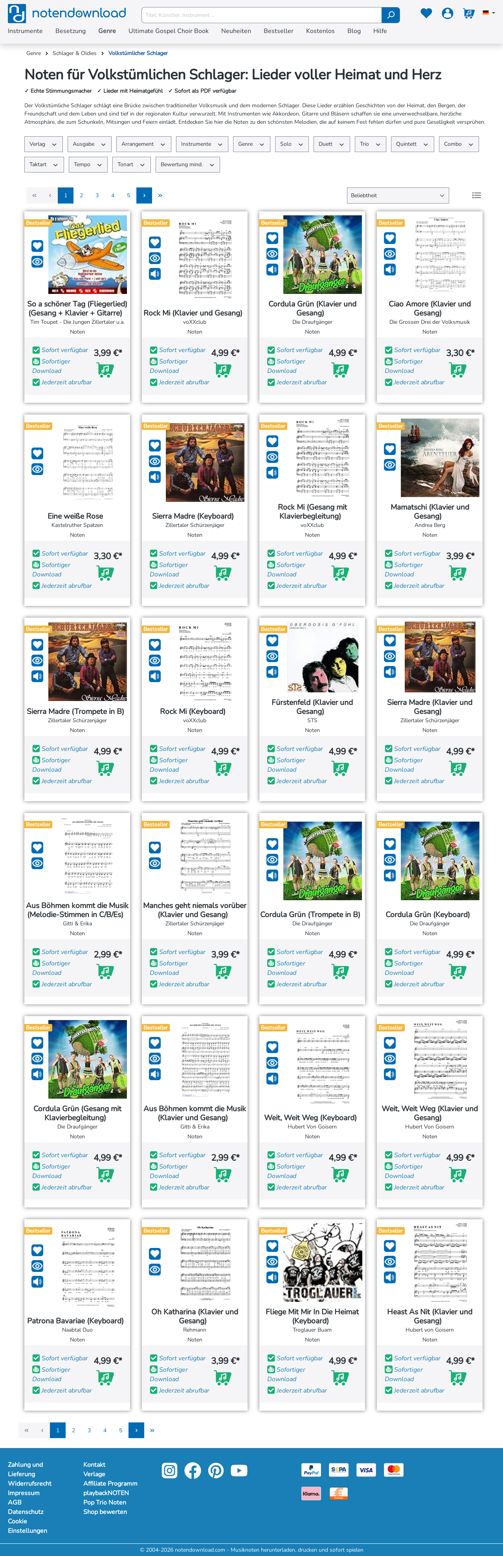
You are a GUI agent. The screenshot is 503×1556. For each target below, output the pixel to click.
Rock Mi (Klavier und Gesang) (194, 313)
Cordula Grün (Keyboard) (430, 914)
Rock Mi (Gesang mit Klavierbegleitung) (312, 512)
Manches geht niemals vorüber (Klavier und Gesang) (194, 910)
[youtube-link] (239, 1476)
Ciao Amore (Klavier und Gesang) (430, 309)
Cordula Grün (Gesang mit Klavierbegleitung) (77, 1114)
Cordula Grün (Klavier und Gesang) (312, 309)
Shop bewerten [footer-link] (105, 1512)
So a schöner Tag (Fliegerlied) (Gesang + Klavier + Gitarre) (77, 309)
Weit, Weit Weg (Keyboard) (312, 1118)
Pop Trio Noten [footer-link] (104, 1502)
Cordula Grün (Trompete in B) (312, 914)
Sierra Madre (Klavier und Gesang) (429, 707)
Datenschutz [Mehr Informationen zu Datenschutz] (25, 1512)
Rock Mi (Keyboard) (194, 711)
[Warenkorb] (468, 15)
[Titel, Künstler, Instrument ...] (261, 15)
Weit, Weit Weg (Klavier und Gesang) (430, 1114)
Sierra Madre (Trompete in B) (77, 711)
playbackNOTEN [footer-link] (106, 1493)
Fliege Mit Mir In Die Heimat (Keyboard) (312, 1317)
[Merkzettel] (426, 15)
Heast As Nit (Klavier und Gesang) (429, 1317)
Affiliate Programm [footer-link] (110, 1483)
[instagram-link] (170, 1476)
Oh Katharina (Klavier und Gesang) (194, 1317)
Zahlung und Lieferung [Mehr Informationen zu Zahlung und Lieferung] (25, 1470)
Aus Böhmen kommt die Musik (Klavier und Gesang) (194, 1114)
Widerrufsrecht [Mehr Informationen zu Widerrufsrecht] (29, 1483)
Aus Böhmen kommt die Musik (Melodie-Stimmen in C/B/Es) (77, 910)
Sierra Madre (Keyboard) (195, 516)
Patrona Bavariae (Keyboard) (77, 1321)
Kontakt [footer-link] (94, 1465)
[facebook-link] (193, 1476)
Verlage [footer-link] (94, 1474)
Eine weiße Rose (77, 516)
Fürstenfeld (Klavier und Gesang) (312, 707)
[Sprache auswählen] (489, 13)
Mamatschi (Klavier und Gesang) (430, 512)
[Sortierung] (398, 195)
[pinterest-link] (216, 1476)
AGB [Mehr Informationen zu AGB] (15, 1502)
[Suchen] (391, 15)
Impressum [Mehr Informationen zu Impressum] (24, 1493)
